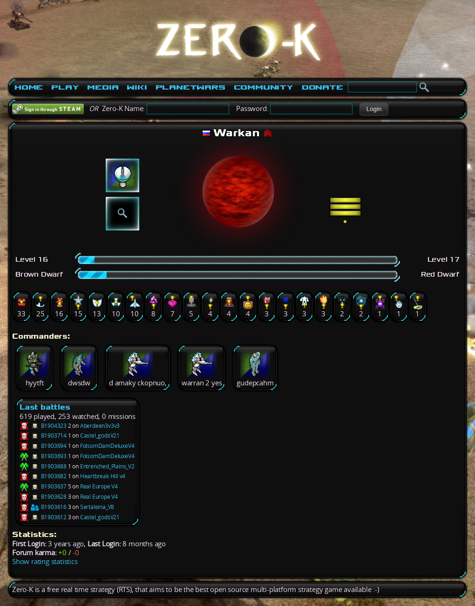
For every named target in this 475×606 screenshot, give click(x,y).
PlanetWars (190, 87)
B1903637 (43, 486)
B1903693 (43, 456)
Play (65, 87)
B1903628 (43, 497)
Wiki (137, 87)
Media (102, 87)
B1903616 (43, 507)
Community (263, 87)
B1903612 (43, 517)
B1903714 (43, 435)
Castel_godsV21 (100, 435)
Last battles (45, 407)
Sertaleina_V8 (97, 507)
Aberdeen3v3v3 (100, 426)
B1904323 (43, 426)
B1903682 (43, 476)
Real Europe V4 (99, 486)
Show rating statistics (45, 561)
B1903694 (43, 446)
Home (28, 87)
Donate (322, 87)
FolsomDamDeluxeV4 (107, 446)
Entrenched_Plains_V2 (107, 466)
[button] (374, 109)
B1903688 (43, 466)
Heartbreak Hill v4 (102, 476)
